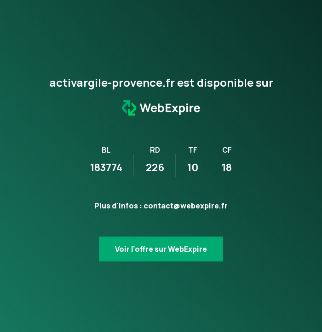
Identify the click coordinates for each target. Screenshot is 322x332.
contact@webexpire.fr (186, 206)
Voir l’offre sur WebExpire (161, 249)
